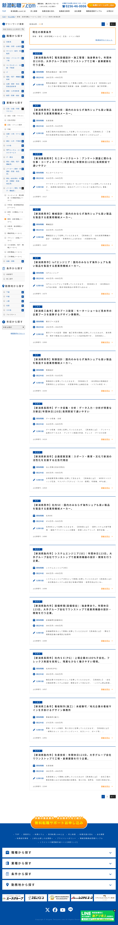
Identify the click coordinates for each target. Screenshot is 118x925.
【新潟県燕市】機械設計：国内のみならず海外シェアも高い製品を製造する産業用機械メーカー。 (72, 215)
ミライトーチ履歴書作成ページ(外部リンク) (59, 842)
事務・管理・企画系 (13, 46)
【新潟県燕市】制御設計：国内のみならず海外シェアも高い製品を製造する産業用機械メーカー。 (72, 361)
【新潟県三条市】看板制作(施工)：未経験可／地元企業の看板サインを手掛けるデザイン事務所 (72, 708)
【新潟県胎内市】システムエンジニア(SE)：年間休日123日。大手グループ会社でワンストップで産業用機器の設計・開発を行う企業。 (72, 557)
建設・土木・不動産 (13, 141)
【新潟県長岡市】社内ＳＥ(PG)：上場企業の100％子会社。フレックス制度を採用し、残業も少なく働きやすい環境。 (71, 660)
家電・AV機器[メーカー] (15, 213)
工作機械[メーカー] (14, 256)
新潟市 (37, 452)
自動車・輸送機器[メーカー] (15, 227)
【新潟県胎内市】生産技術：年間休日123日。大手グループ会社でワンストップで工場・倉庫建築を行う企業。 (72, 757)
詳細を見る (105, 92)
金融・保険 (10, 261)
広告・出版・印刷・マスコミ (13, 110)
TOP (4, 11)
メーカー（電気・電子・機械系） (13, 189)
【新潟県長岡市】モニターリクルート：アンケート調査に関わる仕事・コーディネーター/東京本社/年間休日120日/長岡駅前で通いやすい (72, 162)
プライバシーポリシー (66, 838)
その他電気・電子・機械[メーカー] (15, 246)
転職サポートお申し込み (101, 5)
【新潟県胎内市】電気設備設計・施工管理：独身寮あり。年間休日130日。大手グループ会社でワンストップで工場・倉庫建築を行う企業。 (72, 61)
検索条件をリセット (104, 40)
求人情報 (11, 17)
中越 (8, 296)
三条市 (37, 306)
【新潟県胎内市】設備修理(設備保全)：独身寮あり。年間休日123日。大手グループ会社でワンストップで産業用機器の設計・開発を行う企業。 (72, 609)
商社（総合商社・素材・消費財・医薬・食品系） (13, 181)
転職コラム (39, 834)
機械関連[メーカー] (14, 233)
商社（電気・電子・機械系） (13, 163)
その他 (8, 145)
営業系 (8, 42)
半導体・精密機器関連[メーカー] (15, 206)
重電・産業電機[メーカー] (15, 220)
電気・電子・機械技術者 (13, 78)
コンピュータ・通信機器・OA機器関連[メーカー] (15, 197)
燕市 (37, 105)
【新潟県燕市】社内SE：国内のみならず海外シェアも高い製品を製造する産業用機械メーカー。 (71, 507)
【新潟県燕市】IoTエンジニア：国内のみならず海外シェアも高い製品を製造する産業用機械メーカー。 (72, 264)
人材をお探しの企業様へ (42, 838)
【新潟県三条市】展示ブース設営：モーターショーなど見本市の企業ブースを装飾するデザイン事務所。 (72, 313)
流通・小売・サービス (13, 135)
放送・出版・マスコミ (15, 116)
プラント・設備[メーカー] (15, 239)
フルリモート (11, 314)
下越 (8, 292)
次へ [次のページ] (113, 24)
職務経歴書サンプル (94, 11)
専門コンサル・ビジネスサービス (13, 151)
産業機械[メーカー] (14, 252)
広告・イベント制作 (14, 125)
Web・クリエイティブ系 (13, 59)
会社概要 (77, 11)
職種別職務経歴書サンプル (91, 838)
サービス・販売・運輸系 (13, 52)
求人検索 (33, 11)
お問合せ (110, 11)
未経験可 (9, 274)
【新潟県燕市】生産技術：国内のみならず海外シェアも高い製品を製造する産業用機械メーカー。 (72, 112)
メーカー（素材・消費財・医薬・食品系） (13, 171)
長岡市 (37, 154)
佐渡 (8, 305)
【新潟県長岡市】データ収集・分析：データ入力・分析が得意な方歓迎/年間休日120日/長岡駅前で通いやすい (72, 410)
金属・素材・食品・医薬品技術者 (13, 85)
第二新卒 (9, 279)
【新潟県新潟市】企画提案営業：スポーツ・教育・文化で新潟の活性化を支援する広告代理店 (72, 458)
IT (7, 72)
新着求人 (27, 834)
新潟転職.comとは (18, 11)
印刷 (9, 129)
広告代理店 (11, 120)
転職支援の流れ (48, 11)
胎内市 (37, 53)
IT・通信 (9, 157)
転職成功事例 (64, 11)
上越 (8, 301)
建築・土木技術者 (12, 91)
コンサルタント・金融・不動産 (13, 66)
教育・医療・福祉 (12, 95)
